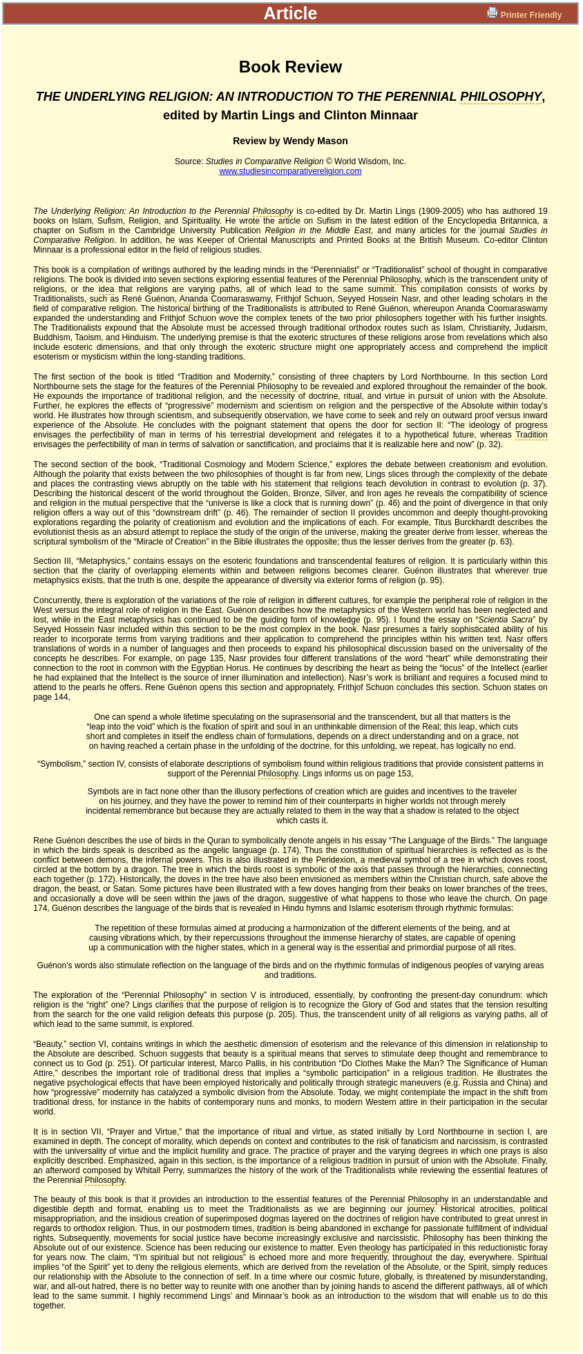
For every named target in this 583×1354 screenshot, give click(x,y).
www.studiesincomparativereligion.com (290, 171)
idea (107, 289)
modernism (237, 406)
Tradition (196, 377)
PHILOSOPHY (501, 97)
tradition (462, 1073)
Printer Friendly (525, 15)
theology (374, 1248)
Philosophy (273, 211)
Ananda (194, 299)
